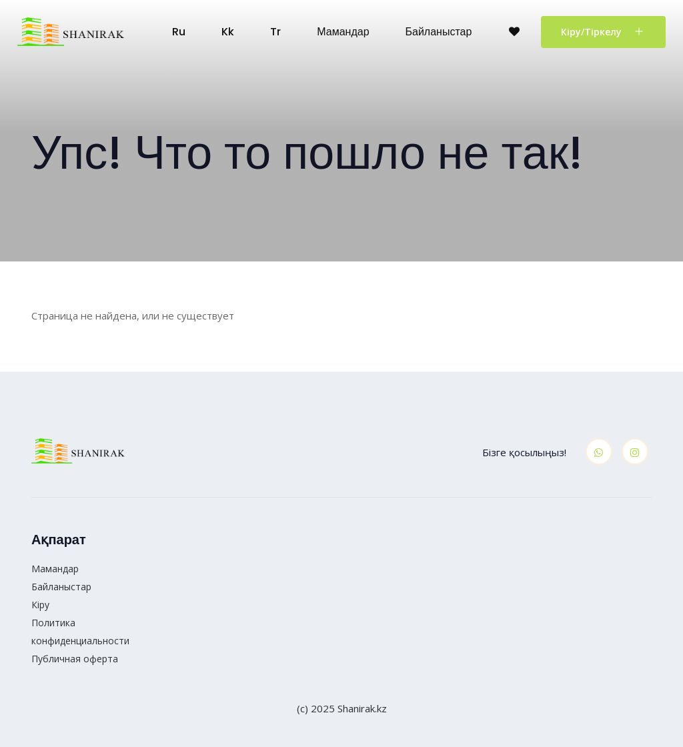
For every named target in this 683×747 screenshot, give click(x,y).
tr (275, 31)
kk (227, 31)
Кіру (40, 604)
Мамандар (343, 31)
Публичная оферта (74, 658)
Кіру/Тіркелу (603, 31)
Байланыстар (439, 31)
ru (178, 31)
